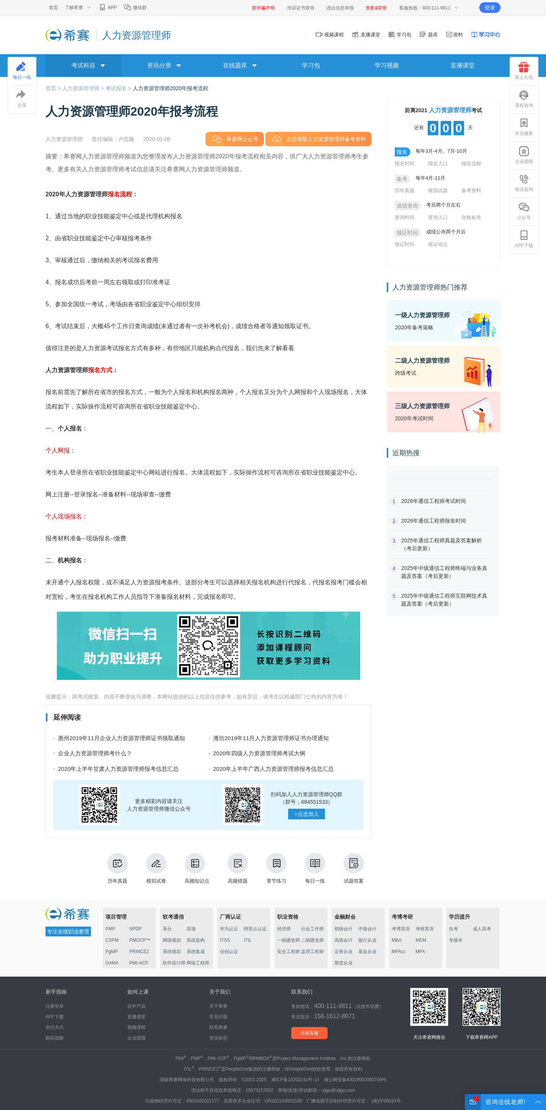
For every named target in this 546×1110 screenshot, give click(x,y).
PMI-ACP (138, 963)
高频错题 (238, 868)
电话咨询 (524, 183)
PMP (110, 929)
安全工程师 (288, 951)
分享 (22, 99)
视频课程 (329, 35)
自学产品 (136, 1006)
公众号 (524, 211)
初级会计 (343, 929)
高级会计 (343, 940)
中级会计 (367, 929)
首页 (53, 7)
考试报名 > (119, 88)
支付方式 (55, 1027)
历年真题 (117, 868)
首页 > (54, 88)
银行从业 (367, 940)
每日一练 (315, 868)
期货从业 (343, 963)
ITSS (225, 940)
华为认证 (229, 929)
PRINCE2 (139, 951)
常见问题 (218, 1016)
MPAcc (399, 951)
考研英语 (425, 929)
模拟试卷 (156, 868)
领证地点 (438, 244)
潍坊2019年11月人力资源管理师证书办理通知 (271, 738)
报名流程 (471, 163)
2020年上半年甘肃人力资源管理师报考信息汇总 (118, 769)
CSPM (112, 940)
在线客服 (309, 1033)
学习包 (400, 35)
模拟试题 (438, 190)
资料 (454, 35)
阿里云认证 (255, 929)
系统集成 (196, 951)
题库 (428, 35)
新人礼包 (524, 71)
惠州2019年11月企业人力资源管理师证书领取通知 (121, 738)
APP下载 (524, 239)
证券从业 (343, 951)
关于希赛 (218, 1006)
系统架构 (196, 940)
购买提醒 (55, 1038)
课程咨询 (524, 99)
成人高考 (482, 929)
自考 (453, 929)
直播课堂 (365, 35)
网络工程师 (198, 963)
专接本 (456, 940)
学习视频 (387, 65)
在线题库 (235, 65)
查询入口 (438, 217)
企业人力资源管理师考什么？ (95, 753)
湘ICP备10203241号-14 (295, 1079)
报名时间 (404, 163)
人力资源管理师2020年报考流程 (170, 88)
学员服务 (524, 127)
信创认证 (229, 951)
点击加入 (306, 814)
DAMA (112, 963)
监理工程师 (312, 951)
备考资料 (471, 190)
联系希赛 (218, 1027)
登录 (490, 8)
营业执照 (218, 1038)
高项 (191, 929)
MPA (420, 951)
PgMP (111, 951)
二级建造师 (312, 940)
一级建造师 (288, 940)
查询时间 (404, 217)
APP (107, 7)
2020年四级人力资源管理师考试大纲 (259, 753)
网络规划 (172, 940)
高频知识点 (197, 868)
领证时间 (404, 244)
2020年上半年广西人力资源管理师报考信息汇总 (273, 769)
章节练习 (276, 868)
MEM (421, 940)
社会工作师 (312, 929)
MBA (397, 940)
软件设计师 (174, 963)
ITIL (248, 940)
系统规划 (172, 951)
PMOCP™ (140, 940)
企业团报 (524, 155)
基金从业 (367, 951)
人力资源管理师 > (83, 88)
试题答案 (354, 868)
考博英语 (401, 929)
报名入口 (438, 163)
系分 (167, 929)
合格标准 (471, 217)
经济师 (284, 929)
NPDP (135, 929)
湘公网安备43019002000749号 (355, 1079)
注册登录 (55, 1006)
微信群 (135, 7)
